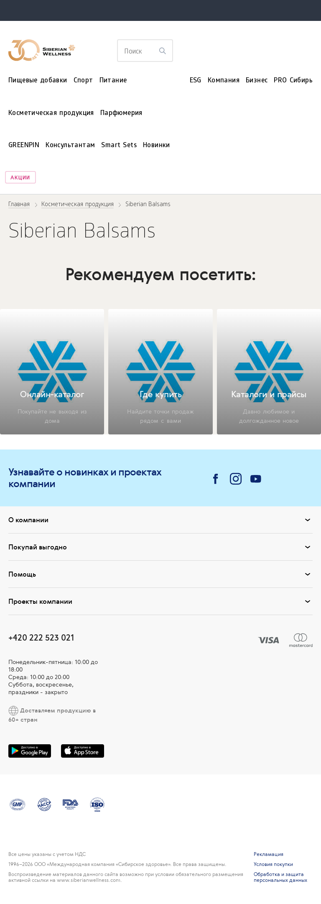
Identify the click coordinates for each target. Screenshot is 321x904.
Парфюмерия (121, 113)
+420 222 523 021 (41, 637)
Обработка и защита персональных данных (280, 877)
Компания (223, 81)
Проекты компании (160, 601)
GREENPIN (23, 146)
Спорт (83, 81)
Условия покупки (273, 864)
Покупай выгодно (160, 547)
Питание (113, 81)
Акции (20, 178)
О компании (160, 520)
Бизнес (257, 81)
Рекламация (268, 854)
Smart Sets (119, 146)
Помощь (160, 574)
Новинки (156, 146)
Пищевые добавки (37, 81)
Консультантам (70, 146)
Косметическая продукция (51, 113)
